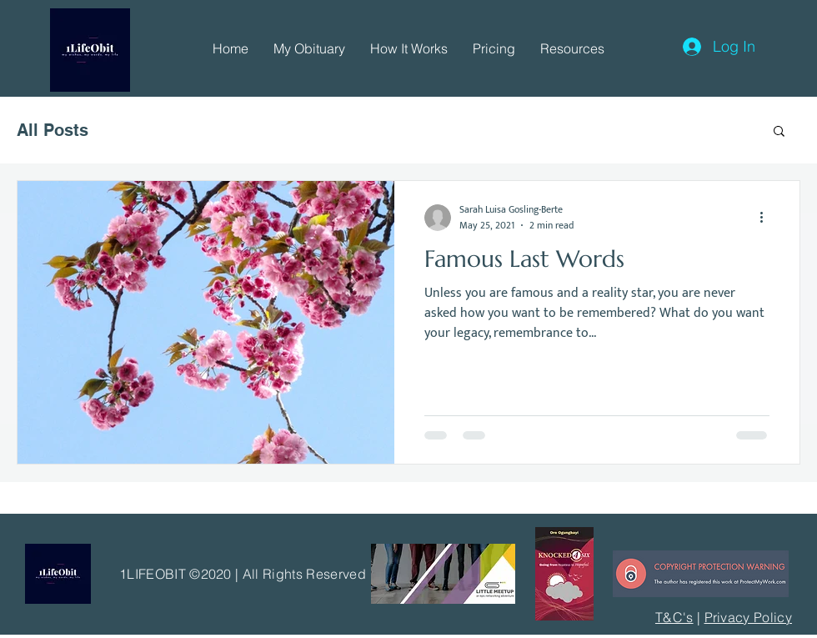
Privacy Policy (748, 617)
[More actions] (767, 218)
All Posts (52, 130)
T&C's (674, 617)
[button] (309, 48)
